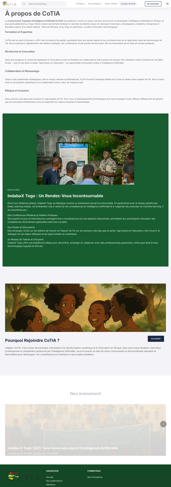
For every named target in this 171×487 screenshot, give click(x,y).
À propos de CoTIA (128, 4)
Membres (50, 484)
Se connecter (153, 4)
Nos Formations (94, 477)
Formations (80, 4)
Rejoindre (150, 339)
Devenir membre (111, 4)
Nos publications (94, 4)
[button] (163, 424)
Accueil (49, 477)
